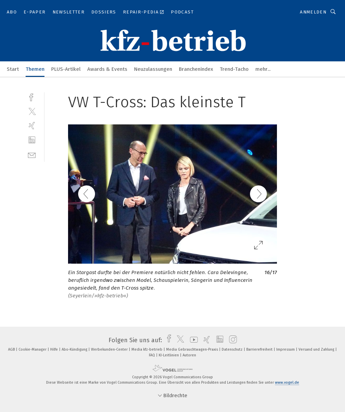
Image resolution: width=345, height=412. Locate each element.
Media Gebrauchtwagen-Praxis (192, 349)
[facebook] (32, 96)
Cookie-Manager (33, 349)
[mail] (32, 154)
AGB (12, 349)
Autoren (189, 355)
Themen (35, 69)
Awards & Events (107, 69)
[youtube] (192, 340)
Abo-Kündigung (75, 349)
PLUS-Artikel (66, 69)
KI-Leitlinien (169, 355)
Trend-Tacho (234, 69)
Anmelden (313, 12)
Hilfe (54, 349)
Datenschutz (233, 349)
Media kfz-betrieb (147, 349)
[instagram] (231, 340)
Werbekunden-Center (110, 349)
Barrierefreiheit (260, 349)
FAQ (152, 355)
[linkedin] (32, 140)
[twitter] (32, 111)
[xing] (32, 125)
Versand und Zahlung (317, 349)
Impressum (286, 349)
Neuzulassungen (153, 69)
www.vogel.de (287, 382)
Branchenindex (196, 69)
